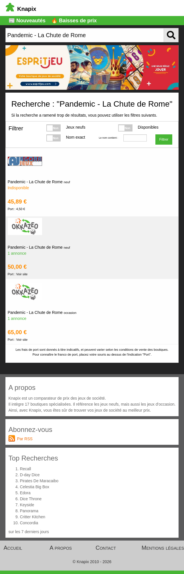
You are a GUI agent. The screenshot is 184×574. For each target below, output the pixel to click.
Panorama (29, 511)
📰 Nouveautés (27, 20)
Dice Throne (30, 499)
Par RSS (24, 439)
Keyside (27, 505)
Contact (106, 548)
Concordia (29, 523)
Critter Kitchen (32, 517)
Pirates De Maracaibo (39, 481)
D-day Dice (29, 475)
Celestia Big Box (34, 487)
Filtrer (163, 139)
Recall (25, 469)
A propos (61, 548)
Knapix (21, 9)
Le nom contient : (108, 137)
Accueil (13, 548)
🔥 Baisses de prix (74, 20)
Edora (25, 493)
